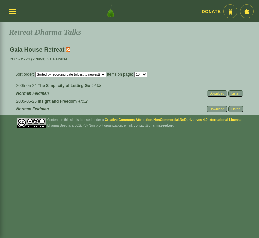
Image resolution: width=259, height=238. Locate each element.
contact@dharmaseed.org (154, 125)
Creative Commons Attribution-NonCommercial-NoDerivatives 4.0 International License (173, 120)
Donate (211, 11)
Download (217, 93)
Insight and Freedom (58, 101)
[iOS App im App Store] (247, 11)
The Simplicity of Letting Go (64, 85)
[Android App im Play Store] (230, 11)
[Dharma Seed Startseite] (111, 11)
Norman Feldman (32, 93)
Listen (235, 93)
